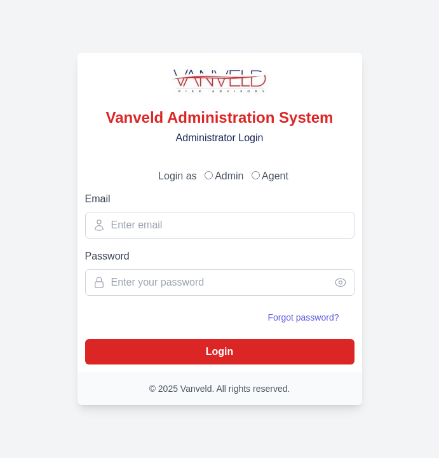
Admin (228, 175)
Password (107, 256)
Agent (274, 175)
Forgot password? (303, 317)
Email (98, 198)
